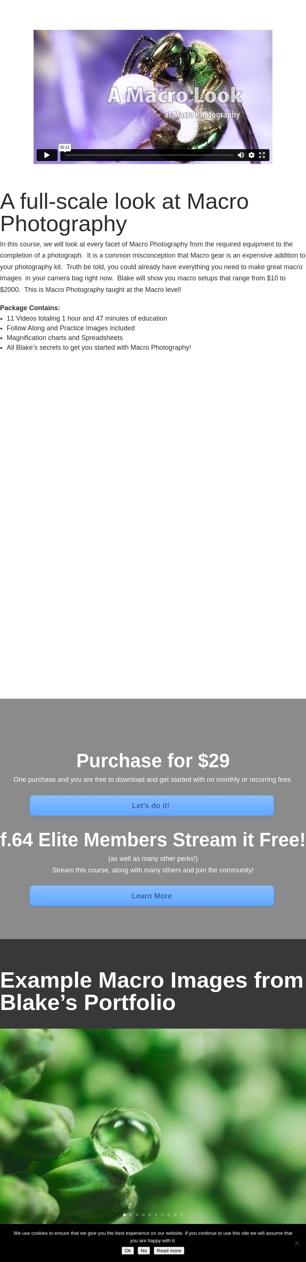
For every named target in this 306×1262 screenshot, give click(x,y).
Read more (169, 1250)
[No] (296, 1243)
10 (181, 1215)
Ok (128, 1250)
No (144, 1250)
